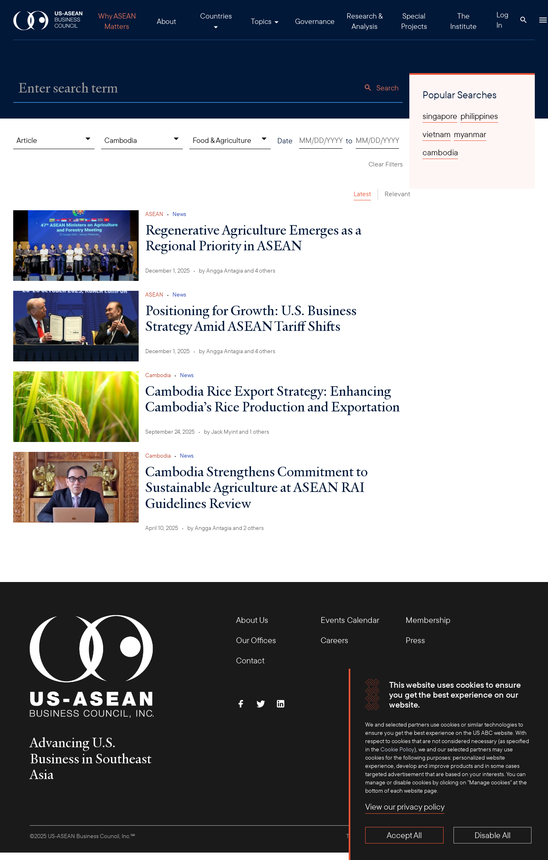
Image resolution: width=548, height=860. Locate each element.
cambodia (440, 152)
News (179, 214)
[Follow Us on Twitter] (261, 704)
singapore (440, 116)
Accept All (404, 835)
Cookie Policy (397, 749)
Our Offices (256, 640)
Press (415, 640)
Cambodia (158, 375)
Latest (362, 194)
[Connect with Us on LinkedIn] (281, 704)
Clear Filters (385, 164)
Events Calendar (350, 620)
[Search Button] (523, 20)
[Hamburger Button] (543, 20)
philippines (479, 116)
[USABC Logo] (48, 20)
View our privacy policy (404, 806)
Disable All (492, 835)
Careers (334, 640)
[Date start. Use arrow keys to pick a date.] (320, 141)
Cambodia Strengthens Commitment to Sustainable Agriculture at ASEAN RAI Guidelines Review (256, 487)
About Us (252, 620)
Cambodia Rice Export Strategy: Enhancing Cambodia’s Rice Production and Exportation (272, 399)
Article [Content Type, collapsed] (27, 140)
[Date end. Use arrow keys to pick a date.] (377, 141)
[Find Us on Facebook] (241, 704)
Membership (428, 620)
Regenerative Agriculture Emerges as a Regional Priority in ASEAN (253, 237)
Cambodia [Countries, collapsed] (120, 140)
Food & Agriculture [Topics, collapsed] (222, 140)
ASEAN (154, 214)
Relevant (397, 194)
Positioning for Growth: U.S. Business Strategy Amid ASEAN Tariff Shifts (251, 318)
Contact (250, 660)
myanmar (470, 134)
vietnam (437, 134)
